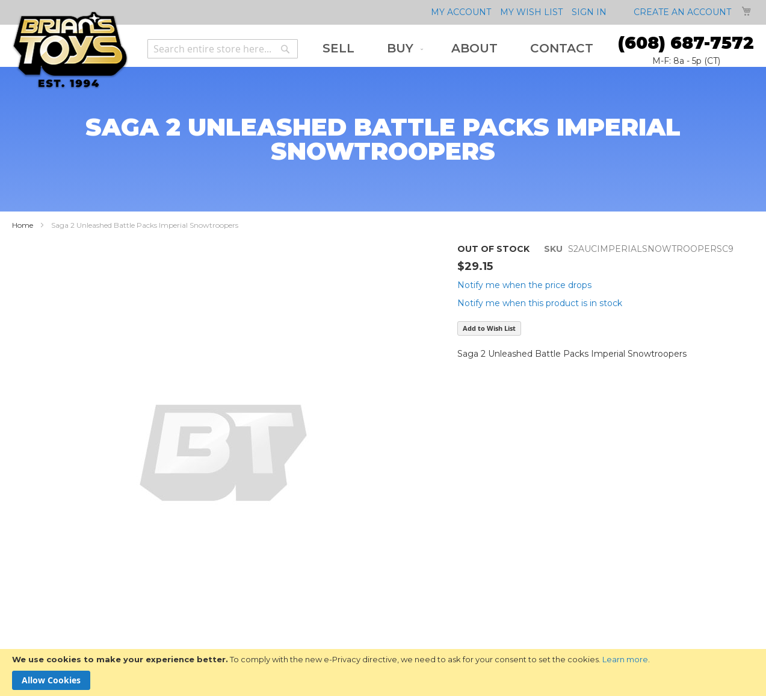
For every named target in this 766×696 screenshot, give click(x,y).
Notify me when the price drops (524, 285)
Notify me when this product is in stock (539, 303)
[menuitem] (338, 48)
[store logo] (70, 50)
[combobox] (222, 48)
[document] (383, 672)
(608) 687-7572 (686, 43)
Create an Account (682, 12)
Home (22, 225)
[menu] (458, 48)
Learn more (625, 659)
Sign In (589, 12)
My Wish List (531, 12)
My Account (461, 12)
